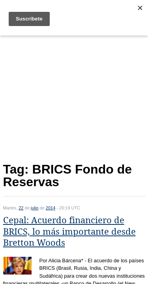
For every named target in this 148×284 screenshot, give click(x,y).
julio (35, 208)
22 (21, 208)
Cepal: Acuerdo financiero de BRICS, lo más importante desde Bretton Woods (69, 231)
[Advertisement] (74, 97)
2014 (50, 208)
